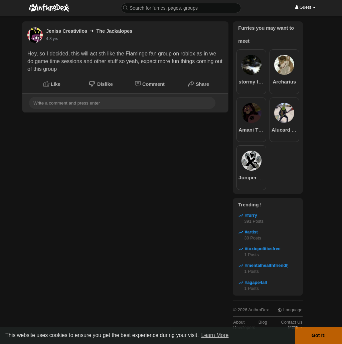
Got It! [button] (319, 335)
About (238, 322)
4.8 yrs (52, 38)
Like (51, 84)
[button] (181, 7)
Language (290, 310)
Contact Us (291, 322)
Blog (263, 322)
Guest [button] (305, 7)
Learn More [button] (215, 335)
